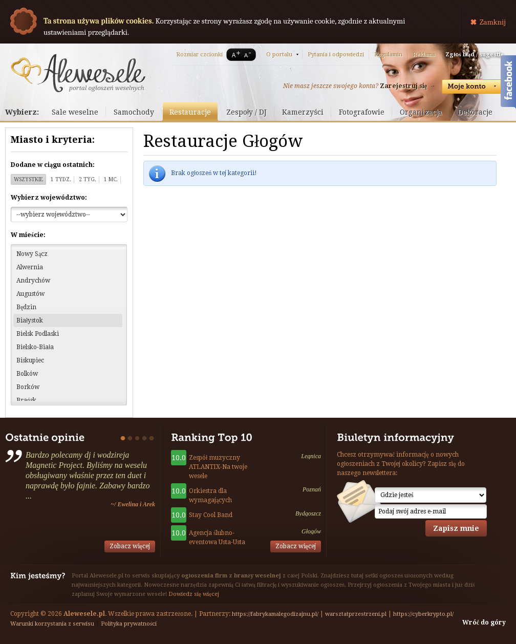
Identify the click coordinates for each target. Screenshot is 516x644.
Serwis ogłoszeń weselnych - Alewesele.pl (78, 73)
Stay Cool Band (210, 515)
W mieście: (28, 235)
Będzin (26, 307)
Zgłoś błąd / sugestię (474, 54)
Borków (27, 387)
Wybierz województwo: (49, 197)
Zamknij (493, 22)
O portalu (279, 54)
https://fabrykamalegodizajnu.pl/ (275, 614)
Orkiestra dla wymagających (210, 495)
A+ (234, 54)
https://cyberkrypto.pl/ (423, 614)
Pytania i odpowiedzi (336, 54)
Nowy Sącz (32, 253)
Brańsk (26, 400)
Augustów (30, 293)
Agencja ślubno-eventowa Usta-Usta (217, 537)
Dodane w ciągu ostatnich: (53, 164)
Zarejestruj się (403, 86)
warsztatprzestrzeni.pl (355, 614)
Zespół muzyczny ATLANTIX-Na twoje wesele (218, 467)
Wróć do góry (484, 622)
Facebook (508, 83)
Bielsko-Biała (35, 347)
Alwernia (29, 267)
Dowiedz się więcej (193, 594)
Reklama (424, 54)
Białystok (29, 320)
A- (249, 54)
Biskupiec (30, 360)
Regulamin (388, 54)
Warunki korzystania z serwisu (52, 623)
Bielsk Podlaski (37, 333)
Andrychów (33, 280)
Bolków (27, 373)
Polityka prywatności (129, 623)
